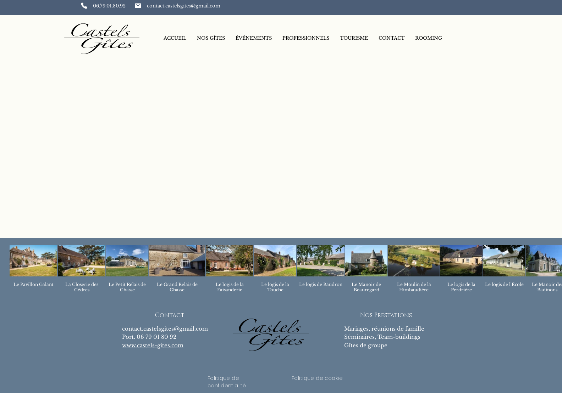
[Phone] (84, 6)
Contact (169, 315)
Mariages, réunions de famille (384, 328)
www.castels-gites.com (152, 345)
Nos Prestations (386, 315)
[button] (211, 38)
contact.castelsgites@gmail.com (165, 328)
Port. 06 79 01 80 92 (149, 336)
